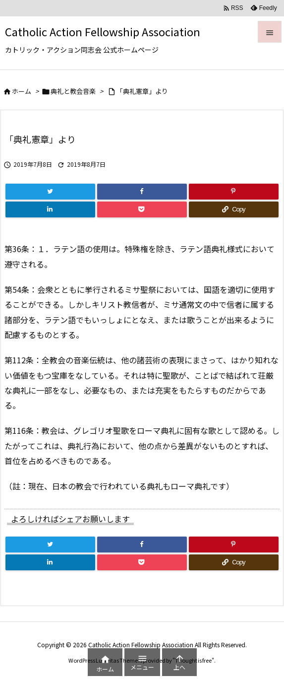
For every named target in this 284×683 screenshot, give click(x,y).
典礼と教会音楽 (73, 91)
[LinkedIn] (50, 209)
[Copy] (234, 209)
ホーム (21, 91)
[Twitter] (50, 192)
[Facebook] (142, 192)
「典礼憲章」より (142, 91)
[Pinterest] (234, 192)
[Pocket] (142, 209)
